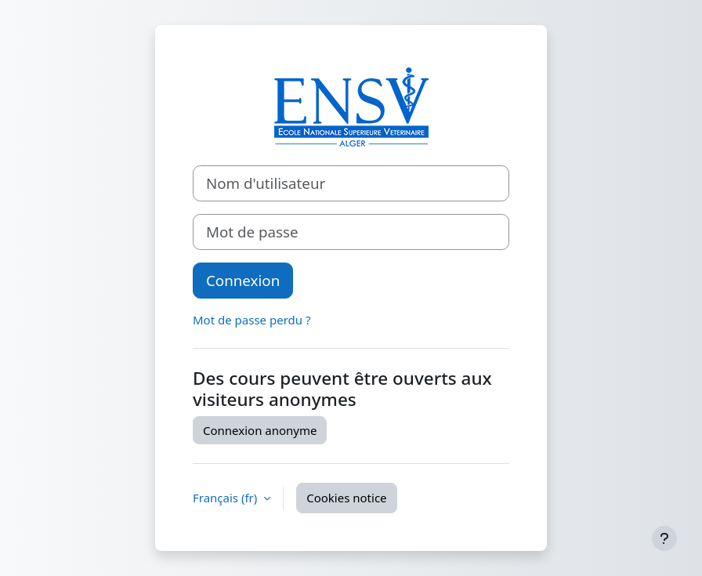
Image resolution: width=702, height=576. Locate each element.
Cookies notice (346, 497)
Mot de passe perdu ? (251, 320)
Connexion (243, 280)
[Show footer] (664, 538)
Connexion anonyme (260, 430)
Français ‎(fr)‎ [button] (226, 497)
